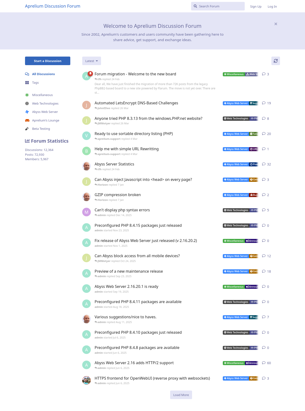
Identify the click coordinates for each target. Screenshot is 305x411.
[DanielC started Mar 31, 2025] (86, 380)
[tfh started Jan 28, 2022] (86, 166)
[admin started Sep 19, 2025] (86, 288)
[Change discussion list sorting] (91, 61)
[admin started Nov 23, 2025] (86, 227)
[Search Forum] (218, 6)
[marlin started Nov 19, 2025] (86, 212)
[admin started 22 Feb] (86, 76)
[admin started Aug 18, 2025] (86, 304)
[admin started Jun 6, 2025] (86, 349)
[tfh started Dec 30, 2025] (86, 197)
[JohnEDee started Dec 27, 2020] (86, 105)
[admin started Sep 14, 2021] (86, 365)
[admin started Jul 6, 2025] (86, 334)
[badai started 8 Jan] (86, 151)
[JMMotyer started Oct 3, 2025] (86, 258)
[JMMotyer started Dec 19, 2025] (86, 181)
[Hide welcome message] (275, 23)
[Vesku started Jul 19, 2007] (86, 135)
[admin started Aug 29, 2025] (86, 273)
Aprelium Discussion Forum (52, 6)
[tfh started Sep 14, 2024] (86, 319)
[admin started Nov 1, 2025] (86, 242)
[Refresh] (275, 61)
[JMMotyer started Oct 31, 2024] (86, 120)
